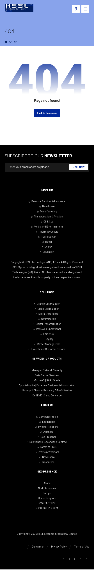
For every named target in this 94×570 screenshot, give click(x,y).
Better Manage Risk (47, 344)
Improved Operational (47, 329)
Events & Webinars (47, 452)
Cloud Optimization (47, 309)
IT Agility (47, 339)
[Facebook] (63, 560)
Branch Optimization (47, 304)
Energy (47, 247)
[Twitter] (75, 560)
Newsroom (47, 457)
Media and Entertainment (47, 226)
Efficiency (47, 334)
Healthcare (47, 206)
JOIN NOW (78, 167)
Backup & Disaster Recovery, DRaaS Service (47, 390)
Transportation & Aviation (47, 216)
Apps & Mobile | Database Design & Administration (47, 385)
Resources (47, 462)
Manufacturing (47, 211)
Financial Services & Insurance (47, 201)
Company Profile (47, 416)
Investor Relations (47, 427)
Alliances (47, 432)
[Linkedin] (69, 560)
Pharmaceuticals (47, 231)
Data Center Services (47, 375)
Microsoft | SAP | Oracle (47, 380)
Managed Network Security (47, 370)
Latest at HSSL (47, 447)
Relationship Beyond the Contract (47, 442)
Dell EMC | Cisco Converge (47, 395)
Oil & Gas (47, 221)
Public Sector (47, 236)
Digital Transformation (47, 324)
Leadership (47, 422)
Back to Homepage (47, 113)
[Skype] (86, 560)
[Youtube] (81, 560)
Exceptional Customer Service (47, 349)
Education (47, 252)
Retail (47, 241)
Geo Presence (47, 437)
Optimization (47, 319)
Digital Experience (47, 314)
